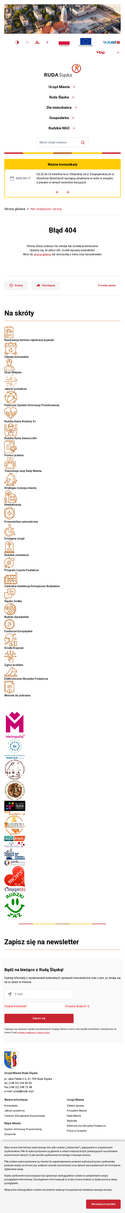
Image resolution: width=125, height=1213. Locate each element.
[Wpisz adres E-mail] (38, 994)
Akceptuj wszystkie (102, 1204)
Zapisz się (39, 1018)
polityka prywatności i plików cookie (34, 1033)
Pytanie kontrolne (15, 1006)
